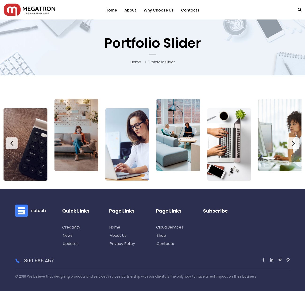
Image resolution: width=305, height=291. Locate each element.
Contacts (190, 10)
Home (111, 10)
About (130, 10)
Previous (12, 143)
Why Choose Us (159, 10)
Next (293, 143)
